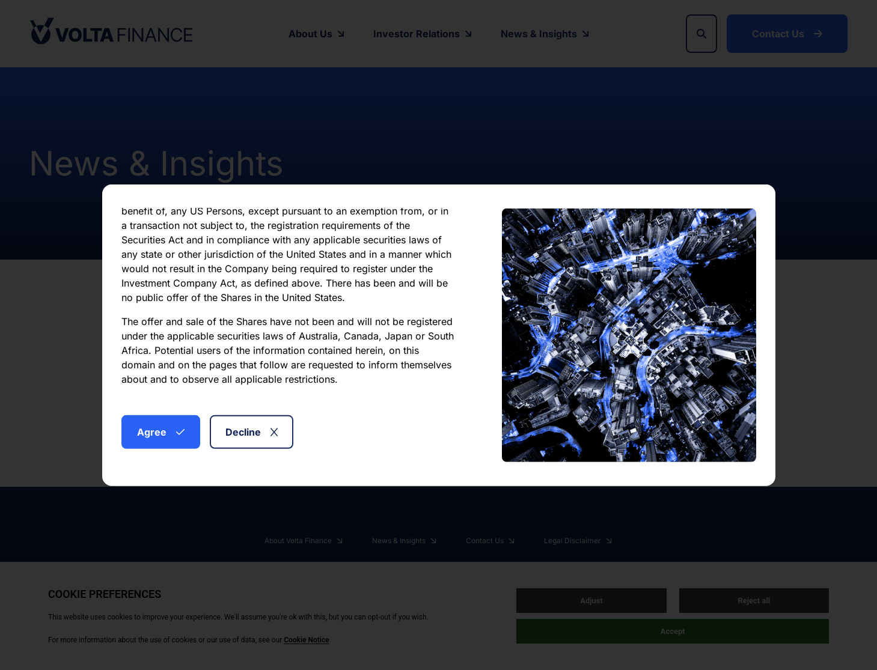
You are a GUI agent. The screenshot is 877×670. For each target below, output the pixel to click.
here (390, 383)
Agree (161, 431)
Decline (251, 431)
